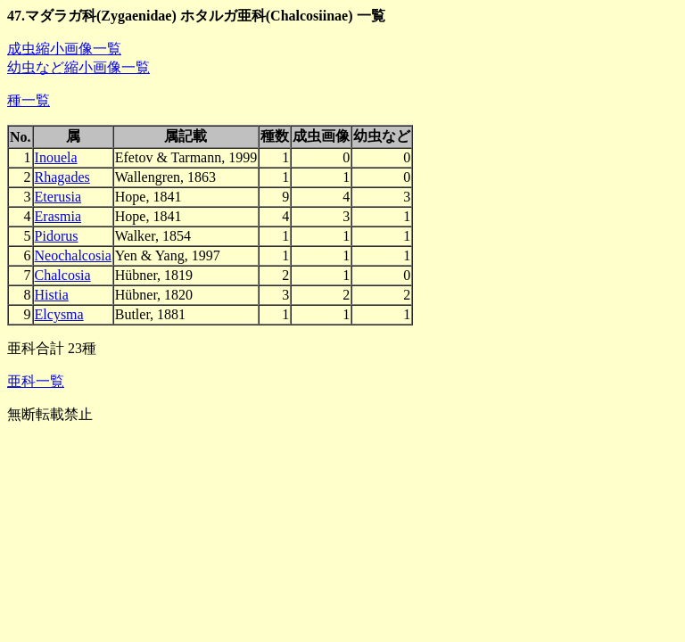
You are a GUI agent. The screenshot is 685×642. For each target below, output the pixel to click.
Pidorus (56, 235)
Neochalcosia (73, 255)
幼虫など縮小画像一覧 (78, 67)
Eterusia (58, 196)
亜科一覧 (35, 381)
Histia (52, 294)
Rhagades (62, 177)
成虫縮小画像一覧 (64, 48)
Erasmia (58, 216)
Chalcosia (63, 275)
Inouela (56, 157)
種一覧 (28, 100)
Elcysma (59, 314)
